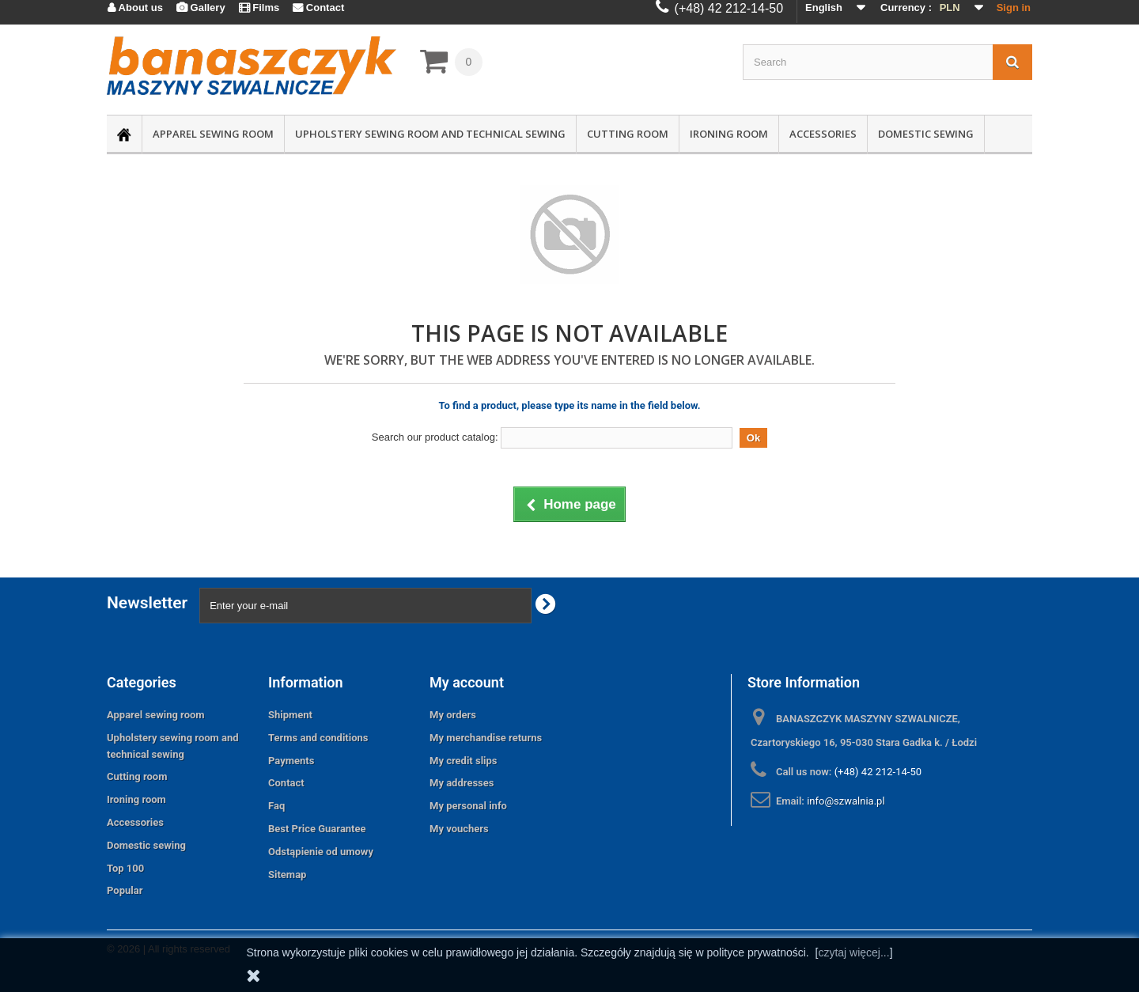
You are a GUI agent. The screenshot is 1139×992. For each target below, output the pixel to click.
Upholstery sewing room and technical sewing (430, 134)
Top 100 (125, 868)
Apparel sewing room (213, 134)
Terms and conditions (318, 738)
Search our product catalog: (435, 437)
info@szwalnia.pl (845, 801)
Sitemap (287, 874)
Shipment (290, 715)
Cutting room (627, 134)
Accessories (823, 134)
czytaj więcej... (853, 952)
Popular (124, 890)
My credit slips (463, 761)
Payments (291, 761)
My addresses (461, 783)
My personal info (468, 806)
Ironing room (729, 134)
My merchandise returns (485, 738)
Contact (286, 783)
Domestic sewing (926, 134)
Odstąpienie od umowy (320, 852)
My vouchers (459, 829)
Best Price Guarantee (317, 829)
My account (466, 682)
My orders (452, 715)
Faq (276, 806)
